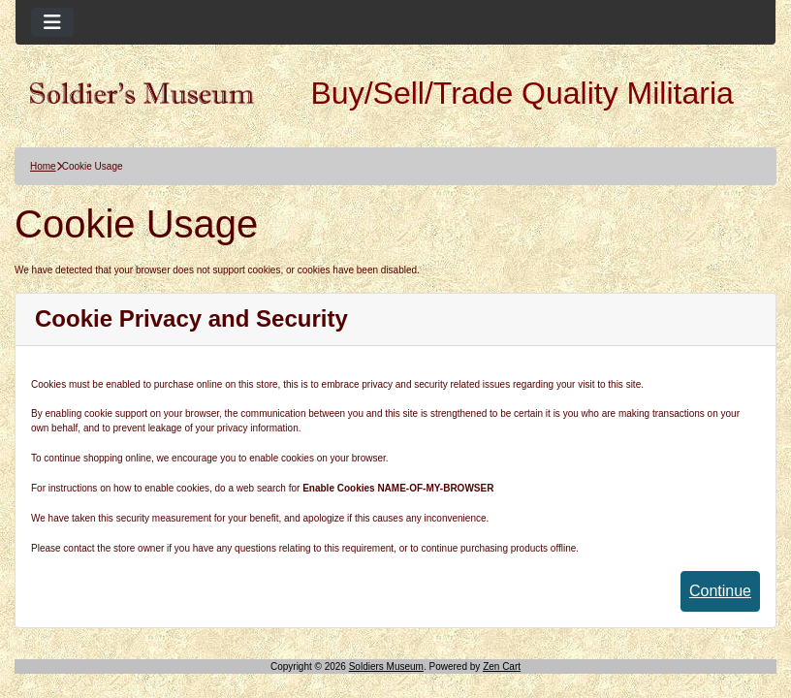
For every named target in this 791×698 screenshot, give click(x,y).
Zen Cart (502, 666)
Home (43, 166)
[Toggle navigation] (52, 22)
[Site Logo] (142, 93)
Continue (720, 591)
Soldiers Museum (386, 666)
